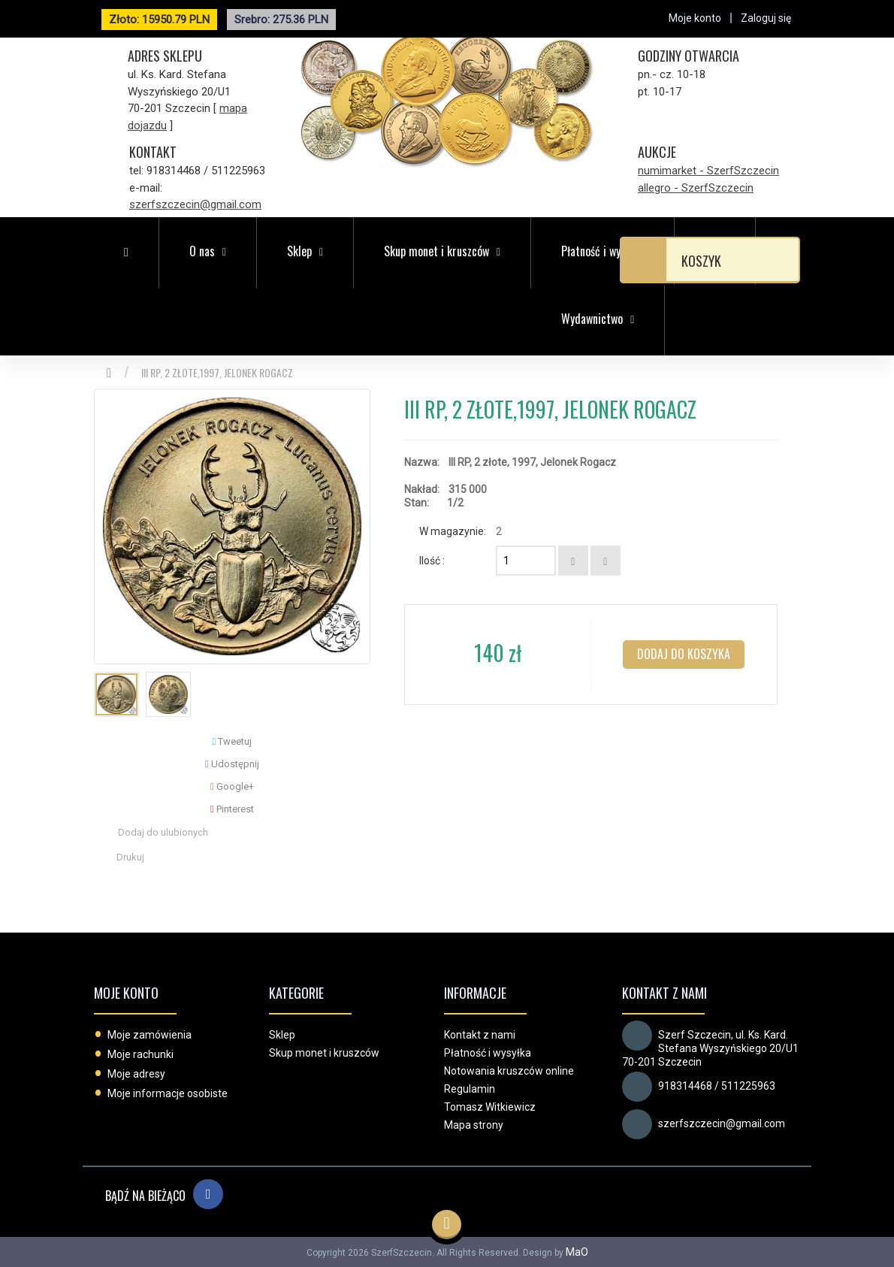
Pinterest (232, 809)
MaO (577, 1252)
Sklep (282, 1035)
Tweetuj (232, 741)
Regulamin (469, 1089)
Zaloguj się (766, 18)
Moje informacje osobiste (167, 1093)
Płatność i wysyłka (487, 1053)
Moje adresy (136, 1074)
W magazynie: (452, 531)
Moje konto (126, 992)
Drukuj (130, 857)
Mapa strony (473, 1125)
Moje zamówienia (149, 1035)
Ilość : (432, 561)
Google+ (232, 786)
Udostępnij (232, 764)
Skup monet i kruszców (324, 1053)
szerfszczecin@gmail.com (195, 204)
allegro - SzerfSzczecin (696, 188)
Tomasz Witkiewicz (490, 1107)
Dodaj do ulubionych (163, 832)
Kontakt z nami (479, 1035)
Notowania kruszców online (509, 1071)
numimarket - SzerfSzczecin (708, 170)
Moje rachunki (140, 1054)
